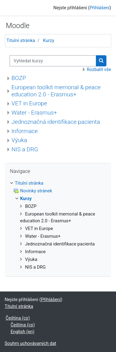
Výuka (19, 140)
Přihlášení (100, 7)
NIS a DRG (24, 149)
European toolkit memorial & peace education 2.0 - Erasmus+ (56, 91)
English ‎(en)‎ (22, 331)
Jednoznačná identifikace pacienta (55, 121)
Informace (24, 131)
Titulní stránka (20, 40)
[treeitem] (58, 183)
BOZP (18, 78)
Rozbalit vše (99, 69)
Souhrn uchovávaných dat (30, 343)
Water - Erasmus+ (34, 112)
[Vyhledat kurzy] (53, 60)
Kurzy (48, 40)
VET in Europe (29, 103)
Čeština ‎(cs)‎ (18, 318)
